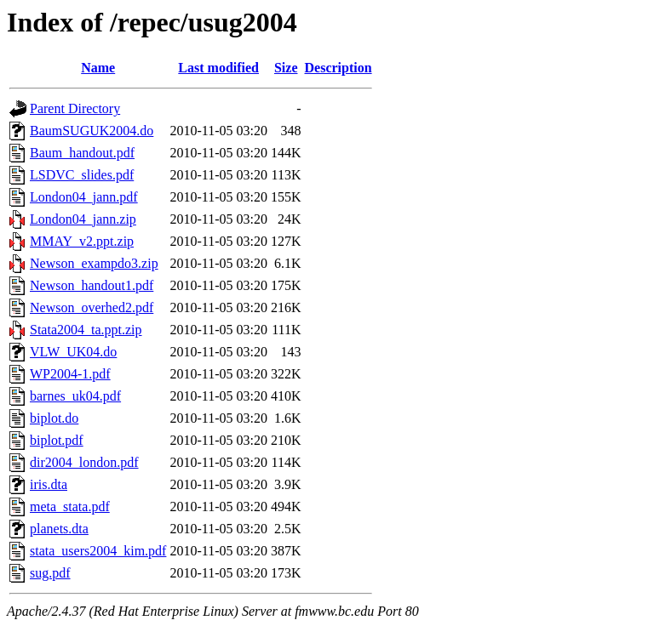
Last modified (218, 67)
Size (286, 67)
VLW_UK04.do (73, 351)
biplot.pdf (56, 440)
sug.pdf (50, 573)
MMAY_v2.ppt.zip (82, 241)
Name (98, 67)
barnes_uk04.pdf (75, 396)
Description (338, 67)
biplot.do (54, 418)
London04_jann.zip (83, 219)
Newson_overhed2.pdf (91, 307)
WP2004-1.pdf (70, 374)
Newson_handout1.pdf (91, 285)
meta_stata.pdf (70, 506)
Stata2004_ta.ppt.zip (86, 329)
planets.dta (59, 528)
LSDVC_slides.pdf (82, 175)
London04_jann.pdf (84, 197)
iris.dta (48, 484)
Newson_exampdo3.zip (94, 263)
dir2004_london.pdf (84, 462)
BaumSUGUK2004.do (91, 130)
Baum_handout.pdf (82, 152)
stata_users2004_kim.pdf (98, 550)
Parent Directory (75, 108)
